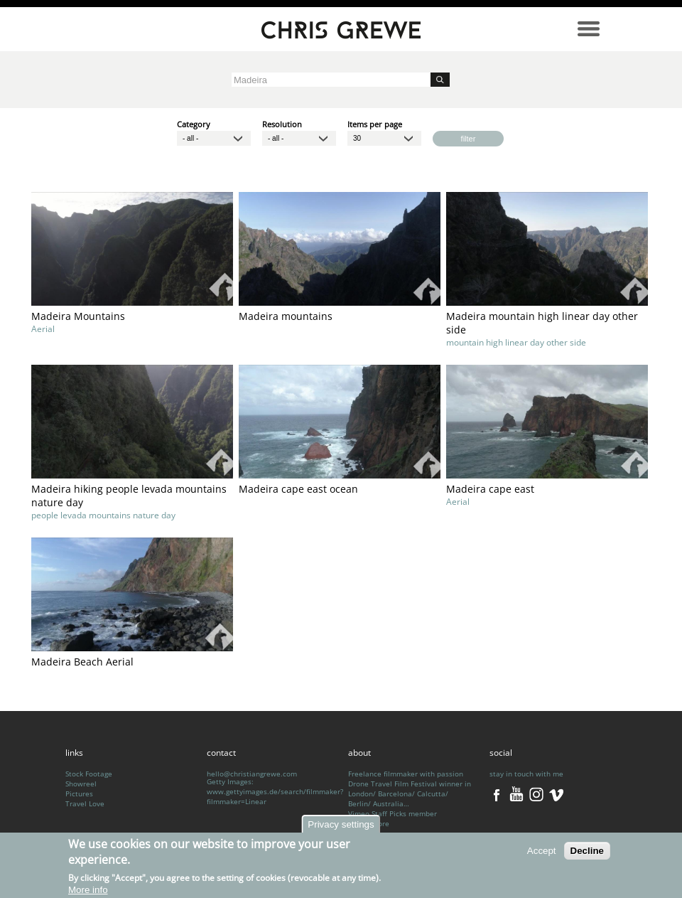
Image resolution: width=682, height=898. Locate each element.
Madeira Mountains (78, 316)
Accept (541, 853)
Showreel (81, 784)
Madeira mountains (285, 316)
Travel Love (84, 803)
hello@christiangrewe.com (252, 774)
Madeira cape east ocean (298, 489)
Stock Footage (88, 774)
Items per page (374, 123)
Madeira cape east (490, 489)
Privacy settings (341, 827)
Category (193, 123)
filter (468, 138)
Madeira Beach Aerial (82, 661)
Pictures (79, 793)
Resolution (282, 123)
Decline (587, 853)
